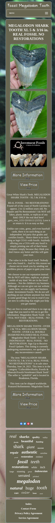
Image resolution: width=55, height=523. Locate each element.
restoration (27, 456)
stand (41, 493)
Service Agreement (28, 518)
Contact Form (28, 508)
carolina (43, 453)
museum (41, 448)
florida (16, 442)
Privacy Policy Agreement (28, 513)
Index (29, 504)
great (30, 472)
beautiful (27, 441)
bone (35, 493)
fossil (23, 461)
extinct (39, 456)
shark (18, 446)
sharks (24, 437)
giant (31, 447)
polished (36, 476)
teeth (35, 461)
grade (16, 457)
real (13, 436)
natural (16, 488)
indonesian (41, 471)
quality (36, 437)
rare (16, 493)
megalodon (28, 481)
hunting (39, 442)
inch (42, 467)
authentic (29, 452)
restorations (20, 467)
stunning (21, 471)
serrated (24, 476)
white (34, 467)
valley (45, 437)
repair (14, 452)
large (12, 471)
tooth (42, 487)
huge (30, 488)
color (25, 492)
